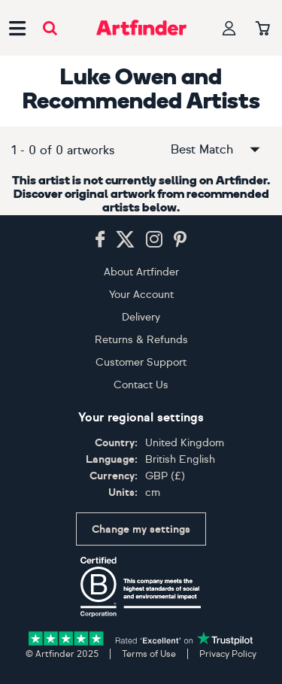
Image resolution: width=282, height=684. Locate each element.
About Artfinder (141, 272)
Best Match (216, 150)
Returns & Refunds (141, 339)
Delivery (141, 317)
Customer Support (141, 362)
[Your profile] (229, 28)
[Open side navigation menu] (17, 28)
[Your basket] (263, 29)
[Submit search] (50, 28)
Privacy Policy (227, 654)
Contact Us (141, 384)
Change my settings (141, 529)
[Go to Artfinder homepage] (141, 28)
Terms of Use (149, 654)
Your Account (141, 294)
